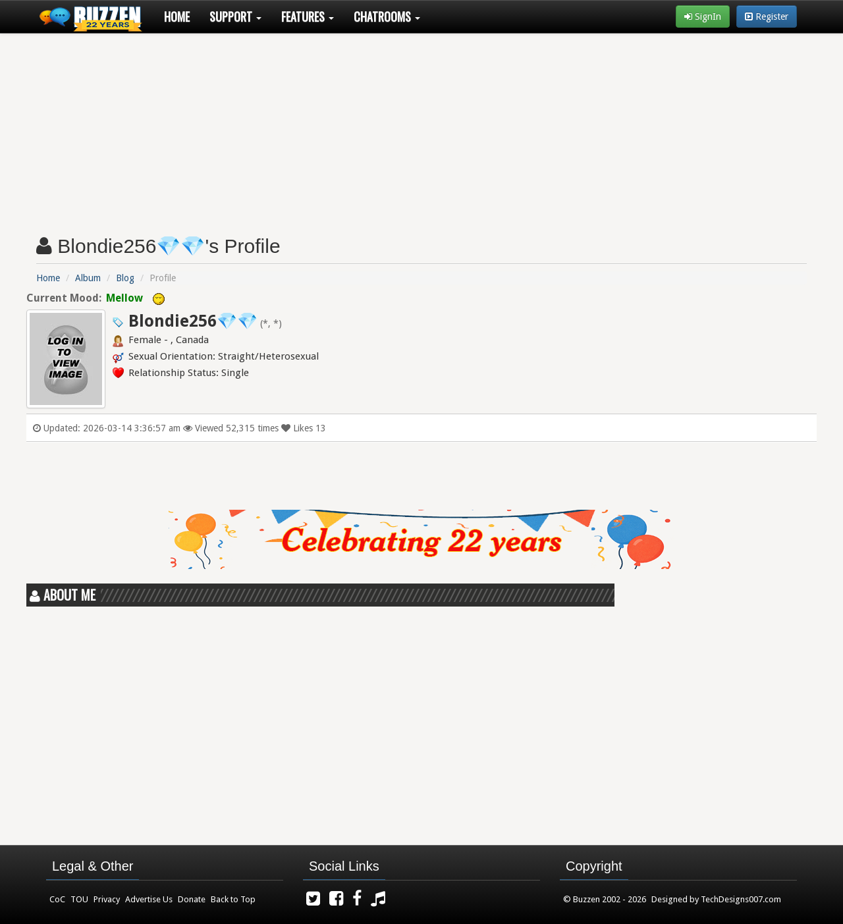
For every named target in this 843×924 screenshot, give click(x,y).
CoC (57, 899)
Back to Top (233, 899)
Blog (125, 278)
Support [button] (235, 16)
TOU (79, 899)
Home (177, 16)
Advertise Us (149, 899)
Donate (191, 899)
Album (88, 278)
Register (766, 16)
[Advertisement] (421, 129)
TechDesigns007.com (741, 899)
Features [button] (307, 16)
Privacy (107, 899)
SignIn (702, 16)
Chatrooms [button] (387, 16)
